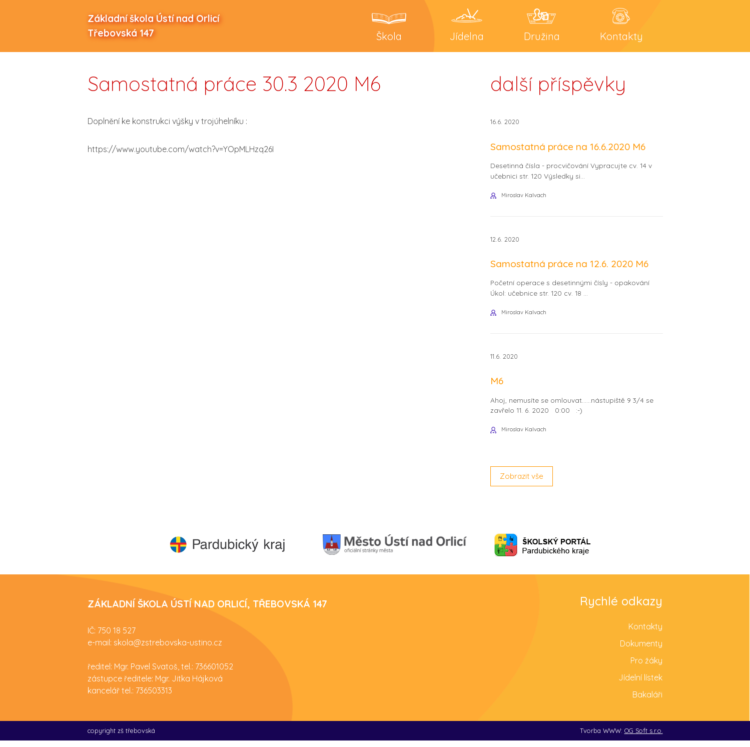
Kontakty (645, 632)
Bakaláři (647, 700)
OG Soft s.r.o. (643, 736)
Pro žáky (646, 666)
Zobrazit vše (523, 482)
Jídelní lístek (640, 683)
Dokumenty (641, 649)
